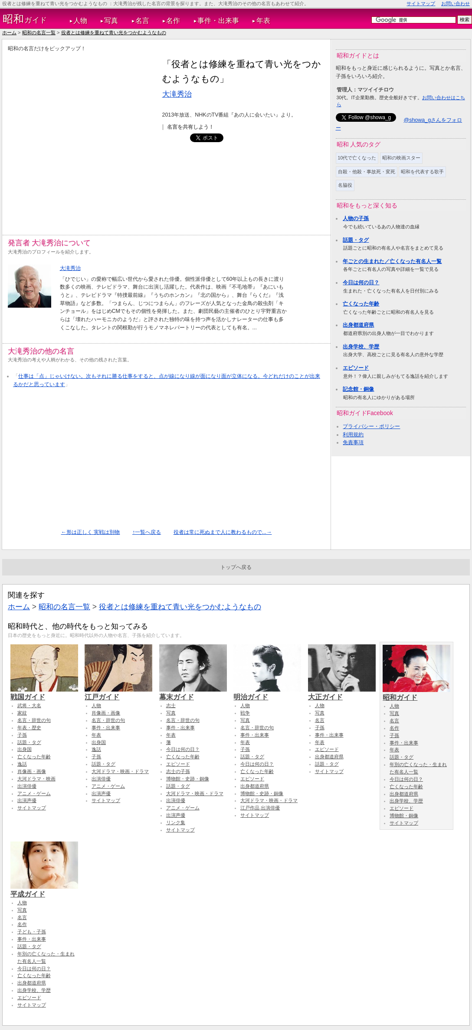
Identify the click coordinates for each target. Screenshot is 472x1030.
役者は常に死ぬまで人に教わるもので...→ (223, 532)
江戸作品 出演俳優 (260, 807)
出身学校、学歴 (361, 347)
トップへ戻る (236, 567)
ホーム (9, 32)
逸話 (22, 764)
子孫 (22, 735)
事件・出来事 (218, 20)
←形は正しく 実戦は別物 (90, 532)
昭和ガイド (416, 693)
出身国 (24, 749)
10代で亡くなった (357, 157)
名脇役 (345, 185)
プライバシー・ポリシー (371, 426)
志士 (171, 705)
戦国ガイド (44, 693)
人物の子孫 (356, 218)
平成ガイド (44, 890)
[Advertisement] (83, 138)
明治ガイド (267, 693)
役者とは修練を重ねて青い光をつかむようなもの (113, 32)
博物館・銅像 (404, 815)
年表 (263, 20)
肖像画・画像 (31, 771)
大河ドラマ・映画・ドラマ (120, 771)
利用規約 (353, 435)
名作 (173, 20)
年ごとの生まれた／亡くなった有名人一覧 (392, 261)
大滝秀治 (177, 94)
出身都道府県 (358, 325)
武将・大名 (29, 705)
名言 (142, 20)
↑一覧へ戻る (146, 532)
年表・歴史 (29, 727)
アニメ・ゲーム (34, 793)
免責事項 (353, 442)
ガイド (25, 19)
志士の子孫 (178, 771)
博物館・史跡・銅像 (187, 778)
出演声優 (26, 800)
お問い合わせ (455, 3)
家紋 (22, 712)
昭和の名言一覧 (39, 32)
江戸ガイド (118, 693)
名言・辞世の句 (34, 720)
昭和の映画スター (401, 157)
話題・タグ (356, 240)
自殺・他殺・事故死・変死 (366, 171)
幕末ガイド (193, 693)
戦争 (245, 712)
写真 (111, 20)
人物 (80, 20)
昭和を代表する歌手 (422, 171)
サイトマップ (420, 3)
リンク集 (175, 822)
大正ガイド (342, 693)
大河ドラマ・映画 (36, 778)
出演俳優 (26, 786)
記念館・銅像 (358, 389)
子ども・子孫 (31, 931)
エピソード (356, 368)
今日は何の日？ (361, 282)
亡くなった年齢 (361, 304)
